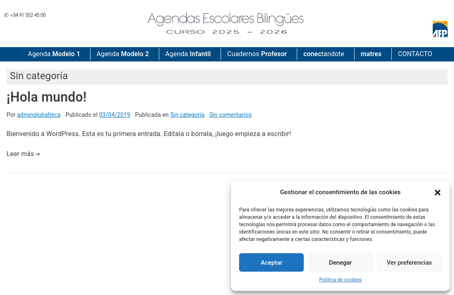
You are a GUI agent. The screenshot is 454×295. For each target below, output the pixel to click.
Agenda (54, 54)
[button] (438, 192)
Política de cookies (340, 280)
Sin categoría (187, 114)
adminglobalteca (39, 114)
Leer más (23, 154)
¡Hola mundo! (46, 97)
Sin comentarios (231, 114)
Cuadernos (257, 54)
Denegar (340, 262)
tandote (323, 54)
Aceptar (271, 262)
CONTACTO (415, 54)
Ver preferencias (409, 262)
